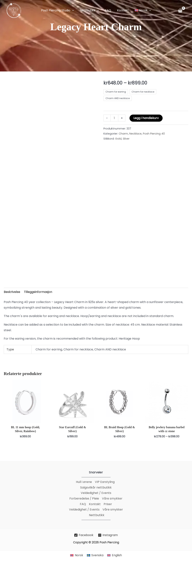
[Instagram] (108, 535)
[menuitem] (76, 555)
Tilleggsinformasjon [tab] (38, 292)
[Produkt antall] (114, 118)
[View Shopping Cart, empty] (180, 10)
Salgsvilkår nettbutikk (96, 487)
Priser (108, 504)
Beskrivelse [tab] (12, 292)
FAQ (83, 504)
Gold (118, 139)
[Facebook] (84, 535)
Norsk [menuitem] (79, 555)
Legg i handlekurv (146, 118)
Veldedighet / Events (96, 493)
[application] (72, 10)
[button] (57, 10)
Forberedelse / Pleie (84, 498)
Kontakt (95, 504)
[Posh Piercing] (14, 10)
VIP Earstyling (105, 482)
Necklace (135, 133)
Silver (126, 139)
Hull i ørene (84, 482)
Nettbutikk (96, 515)
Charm (123, 133)
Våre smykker (112, 498)
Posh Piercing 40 (154, 133)
